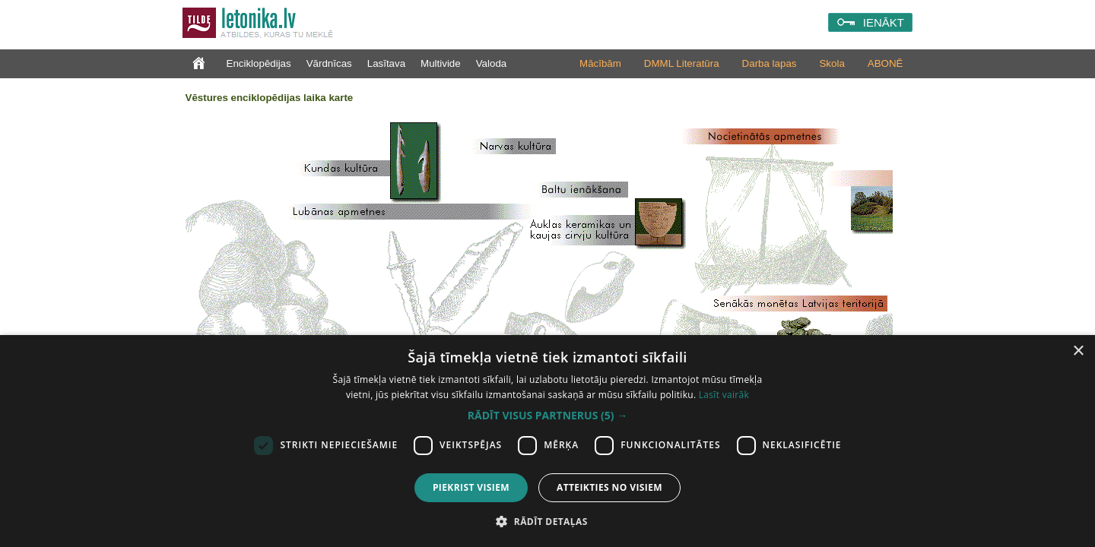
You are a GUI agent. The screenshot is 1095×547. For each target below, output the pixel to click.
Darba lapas (769, 63)
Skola (831, 63)
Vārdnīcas (329, 63)
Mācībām (600, 63)
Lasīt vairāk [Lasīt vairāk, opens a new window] (724, 394)
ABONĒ (885, 63)
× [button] (1078, 351)
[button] (547, 415)
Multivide (441, 63)
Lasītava (386, 63)
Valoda (491, 63)
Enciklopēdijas (259, 63)
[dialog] (547, 441)
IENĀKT (883, 22)
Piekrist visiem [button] (471, 487)
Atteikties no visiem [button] (609, 487)
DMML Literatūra (681, 63)
